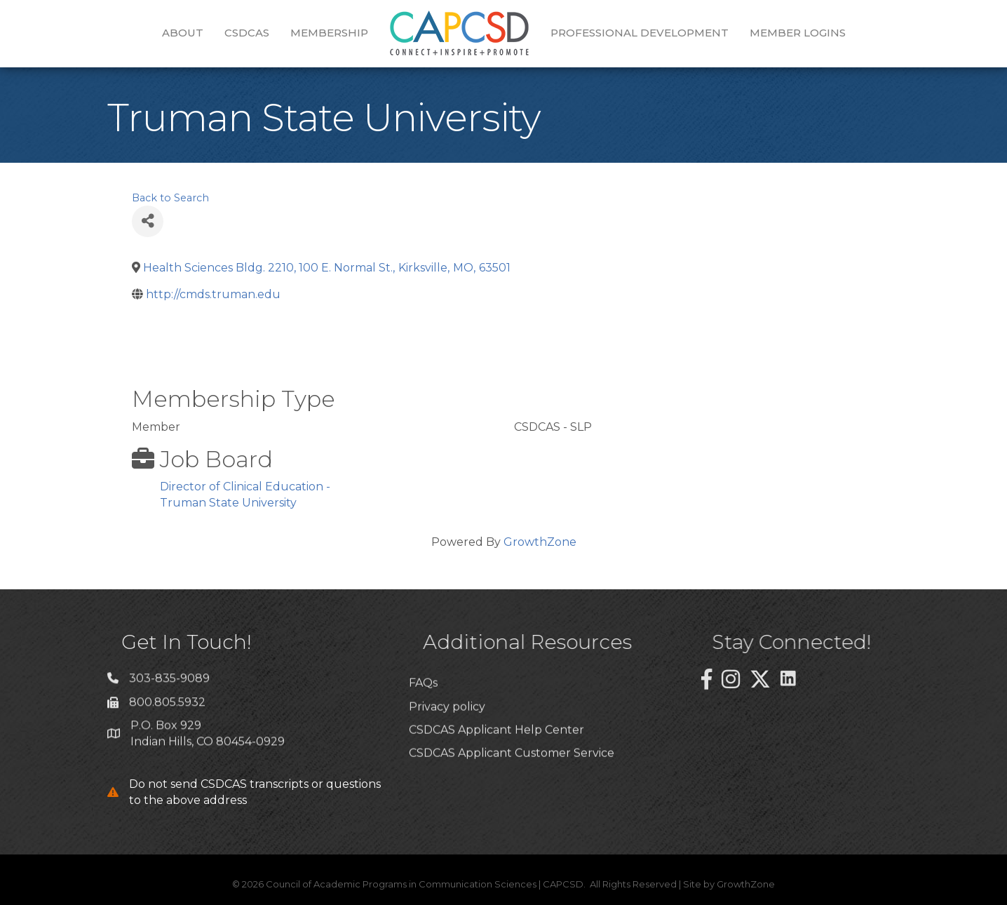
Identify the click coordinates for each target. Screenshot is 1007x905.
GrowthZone (539, 542)
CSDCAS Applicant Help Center (496, 761)
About (182, 32)
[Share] (147, 221)
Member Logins (798, 32)
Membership (329, 32)
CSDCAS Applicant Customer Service (511, 785)
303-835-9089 (169, 684)
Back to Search (170, 198)
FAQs (423, 715)
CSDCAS (246, 32)
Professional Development (639, 32)
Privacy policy (447, 738)
